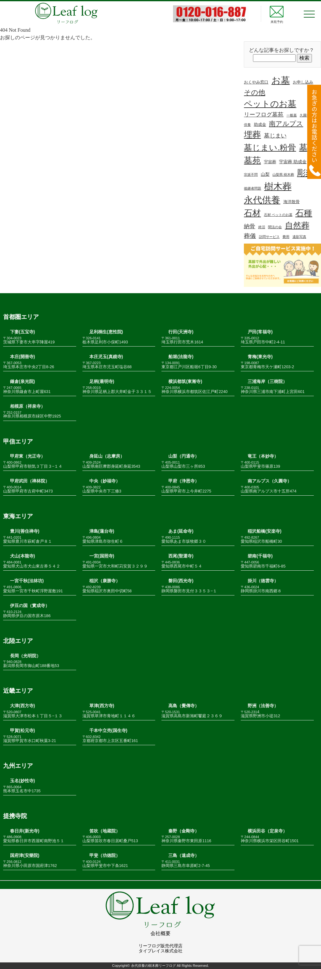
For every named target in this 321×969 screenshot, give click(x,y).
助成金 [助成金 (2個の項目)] (260, 124)
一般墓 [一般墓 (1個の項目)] (292, 115)
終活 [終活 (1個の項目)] (261, 227)
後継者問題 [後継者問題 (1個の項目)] (252, 188)
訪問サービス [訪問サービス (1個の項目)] (269, 237)
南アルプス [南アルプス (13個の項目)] (286, 123)
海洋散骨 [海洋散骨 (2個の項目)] (291, 201)
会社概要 (160, 933)
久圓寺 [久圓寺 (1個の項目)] (305, 115)
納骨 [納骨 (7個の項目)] (249, 226)
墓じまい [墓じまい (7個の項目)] (275, 135)
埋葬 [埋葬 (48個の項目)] (252, 134)
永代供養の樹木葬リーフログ (153, 965)
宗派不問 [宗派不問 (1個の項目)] (251, 174)
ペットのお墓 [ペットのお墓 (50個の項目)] (270, 104)
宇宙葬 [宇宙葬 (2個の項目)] (270, 161)
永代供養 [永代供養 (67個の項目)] (262, 200)
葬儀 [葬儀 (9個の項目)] (250, 236)
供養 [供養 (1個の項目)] (247, 125)
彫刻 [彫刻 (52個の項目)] (305, 173)
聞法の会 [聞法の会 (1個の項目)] (275, 227)
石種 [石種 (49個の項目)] (303, 213)
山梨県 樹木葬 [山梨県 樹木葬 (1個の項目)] (283, 174)
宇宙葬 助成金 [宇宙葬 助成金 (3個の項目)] (293, 161)
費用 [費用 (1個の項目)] (285, 237)
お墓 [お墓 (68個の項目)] (280, 80)
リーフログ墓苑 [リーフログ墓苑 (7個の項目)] (263, 114)
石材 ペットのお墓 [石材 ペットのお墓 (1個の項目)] (278, 215)
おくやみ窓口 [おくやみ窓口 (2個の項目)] (256, 82)
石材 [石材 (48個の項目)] (252, 213)
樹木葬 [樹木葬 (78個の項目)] (278, 186)
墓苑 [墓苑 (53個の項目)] (252, 160)
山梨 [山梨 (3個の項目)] (265, 174)
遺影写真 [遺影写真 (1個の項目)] (299, 237)
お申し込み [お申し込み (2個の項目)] (303, 82)
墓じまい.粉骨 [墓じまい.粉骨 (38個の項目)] (270, 147)
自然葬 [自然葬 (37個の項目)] (297, 225)
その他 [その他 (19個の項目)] (254, 92)
